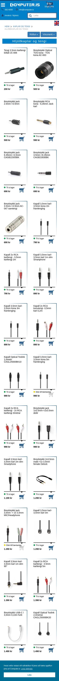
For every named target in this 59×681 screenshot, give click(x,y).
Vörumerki (49, 34)
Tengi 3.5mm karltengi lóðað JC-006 (14, 51)
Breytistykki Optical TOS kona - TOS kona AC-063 (43, 52)
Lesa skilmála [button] (27, 669)
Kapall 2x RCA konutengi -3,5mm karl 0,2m (42, 308)
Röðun (34, 34)
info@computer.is (25, 10)
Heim (7, 26)
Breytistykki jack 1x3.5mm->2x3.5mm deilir (44, 410)
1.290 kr (38, 498)
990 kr (7, 396)
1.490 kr (8, 651)
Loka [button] (29, 675)
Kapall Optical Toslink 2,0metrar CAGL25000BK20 (44, 615)
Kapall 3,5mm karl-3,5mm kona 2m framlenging (43, 206)
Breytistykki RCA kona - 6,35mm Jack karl (43, 104)
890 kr (37, 293)
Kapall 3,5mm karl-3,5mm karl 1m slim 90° (13, 564)
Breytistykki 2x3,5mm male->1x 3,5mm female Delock (44, 461)
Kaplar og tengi (21, 26)
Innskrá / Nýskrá (10, 15)
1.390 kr (8, 600)
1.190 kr (8, 498)
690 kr (7, 191)
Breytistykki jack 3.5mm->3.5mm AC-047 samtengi (14, 206)
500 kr (37, 89)
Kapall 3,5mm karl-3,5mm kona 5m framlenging (43, 359)
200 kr (7, 89)
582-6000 (7, 10)
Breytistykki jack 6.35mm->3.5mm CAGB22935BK (12, 155)
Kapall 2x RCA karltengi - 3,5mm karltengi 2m (12, 257)
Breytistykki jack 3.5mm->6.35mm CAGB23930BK (42, 155)
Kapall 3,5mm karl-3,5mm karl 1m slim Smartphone (43, 257)
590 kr (37, 140)
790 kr (37, 242)
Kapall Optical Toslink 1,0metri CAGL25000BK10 (14, 359)
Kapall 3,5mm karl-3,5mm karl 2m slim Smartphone (13, 461)
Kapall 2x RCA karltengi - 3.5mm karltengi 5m (42, 564)
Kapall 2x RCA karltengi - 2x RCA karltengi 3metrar (13, 410)
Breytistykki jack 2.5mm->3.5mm (12, 102)
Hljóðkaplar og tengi (16, 29)
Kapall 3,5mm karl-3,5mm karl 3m (43, 511)
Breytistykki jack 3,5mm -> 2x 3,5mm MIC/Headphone (14, 512)
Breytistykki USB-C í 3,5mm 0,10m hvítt (14, 613)
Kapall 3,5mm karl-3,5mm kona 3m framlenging (13, 308)
